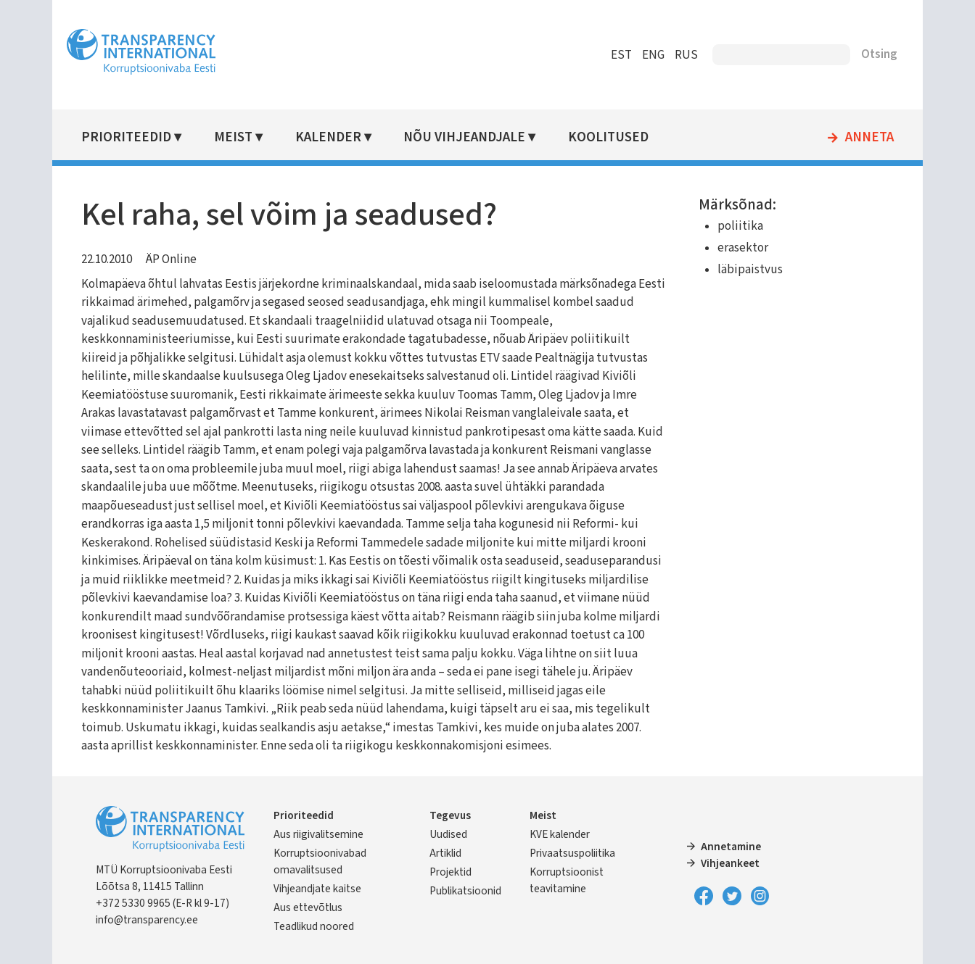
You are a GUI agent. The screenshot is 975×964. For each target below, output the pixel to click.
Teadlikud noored (313, 926)
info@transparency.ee (147, 920)
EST (621, 55)
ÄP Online (171, 259)
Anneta (869, 137)
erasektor (742, 248)
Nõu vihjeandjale (464, 137)
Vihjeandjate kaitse (317, 888)
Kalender (328, 137)
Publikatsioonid (465, 891)
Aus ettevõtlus (307, 907)
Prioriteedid (126, 137)
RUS (686, 55)
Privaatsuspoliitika (572, 853)
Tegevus (450, 815)
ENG (653, 55)
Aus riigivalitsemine (318, 834)
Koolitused (608, 137)
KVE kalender (560, 834)
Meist (233, 137)
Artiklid (445, 853)
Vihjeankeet (730, 863)
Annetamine (731, 846)
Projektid (450, 872)
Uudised (448, 834)
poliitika (740, 226)
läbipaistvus (750, 270)
